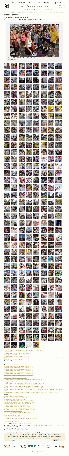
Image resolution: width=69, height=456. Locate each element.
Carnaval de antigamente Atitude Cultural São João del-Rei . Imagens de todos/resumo (23, 379)
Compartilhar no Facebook (9, 432)
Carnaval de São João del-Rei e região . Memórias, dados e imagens (19, 408)
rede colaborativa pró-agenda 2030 (52, 12)
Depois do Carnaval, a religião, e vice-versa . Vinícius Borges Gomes (19, 402)
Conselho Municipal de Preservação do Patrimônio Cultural (17, 412)
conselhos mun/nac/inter (13, 436)
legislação (45, 436)
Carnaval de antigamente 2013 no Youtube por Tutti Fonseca (17, 356)
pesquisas (40, 436)
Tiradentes (28, 2)
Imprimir (41, 432)
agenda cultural (30, 434)
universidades (58, 436)
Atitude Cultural (12, 429)
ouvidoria (42, 438)
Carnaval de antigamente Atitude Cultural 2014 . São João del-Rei (18, 366)
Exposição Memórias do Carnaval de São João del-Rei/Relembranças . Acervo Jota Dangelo (24, 383)
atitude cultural (56, 434)
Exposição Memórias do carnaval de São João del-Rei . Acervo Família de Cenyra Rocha (23, 386)
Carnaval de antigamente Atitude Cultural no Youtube (15, 378)
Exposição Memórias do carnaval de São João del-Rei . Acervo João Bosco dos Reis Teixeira (24, 387)
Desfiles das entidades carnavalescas (12, 415)
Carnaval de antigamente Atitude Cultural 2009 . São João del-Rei (18, 372)
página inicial (9, 12)
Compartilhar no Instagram (21, 432)
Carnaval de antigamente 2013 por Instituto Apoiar (15, 354)
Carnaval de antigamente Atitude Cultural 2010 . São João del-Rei (18, 370)
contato (54, 438)
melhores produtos (48, 434)
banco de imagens (23, 438)
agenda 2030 (36, 438)
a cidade (24, 434)
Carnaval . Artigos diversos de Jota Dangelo (13, 396)
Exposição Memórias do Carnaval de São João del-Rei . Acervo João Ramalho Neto (22, 384)
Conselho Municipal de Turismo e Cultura (13, 411)
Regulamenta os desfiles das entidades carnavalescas (16, 416)
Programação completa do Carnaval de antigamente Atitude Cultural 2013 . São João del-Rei (24, 350)
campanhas (15, 438)
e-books (30, 438)
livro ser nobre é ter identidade (26, 12)
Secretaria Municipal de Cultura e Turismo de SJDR (45, 425)
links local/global (48, 438)
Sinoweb (34, 453)
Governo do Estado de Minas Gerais (23, 423)
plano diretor (51, 436)
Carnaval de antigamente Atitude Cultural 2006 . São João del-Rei (18, 375)
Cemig (12, 423)
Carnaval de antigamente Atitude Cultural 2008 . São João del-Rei (18, 373)
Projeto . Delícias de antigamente (11, 421)
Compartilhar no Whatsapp (32, 432)
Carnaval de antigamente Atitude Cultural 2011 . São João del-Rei (18, 369)
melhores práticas (38, 434)
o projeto (19, 434)
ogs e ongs (27, 436)
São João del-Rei (13, 2)
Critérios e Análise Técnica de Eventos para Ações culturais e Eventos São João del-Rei (23, 414)
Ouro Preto (43, 2)
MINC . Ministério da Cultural (23, 429)
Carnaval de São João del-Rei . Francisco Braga (14, 399)
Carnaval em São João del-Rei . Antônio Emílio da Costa (16, 397)
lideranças (22, 436)
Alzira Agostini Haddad (42, 451)
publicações (33, 436)
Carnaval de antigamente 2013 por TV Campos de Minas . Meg (17, 353)
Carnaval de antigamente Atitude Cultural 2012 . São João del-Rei (18, 367)
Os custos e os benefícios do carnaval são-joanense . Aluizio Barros (18, 400)
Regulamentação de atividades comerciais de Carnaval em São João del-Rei (20, 409)
